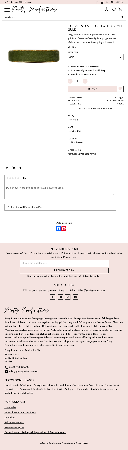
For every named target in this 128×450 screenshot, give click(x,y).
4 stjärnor (15, 178)
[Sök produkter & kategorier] (60, 17)
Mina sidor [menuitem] (10, 408)
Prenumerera (64, 270)
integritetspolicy (92, 276)
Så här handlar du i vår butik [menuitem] (20, 413)
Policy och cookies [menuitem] (14, 423)
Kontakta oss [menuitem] (15, 402)
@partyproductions (94, 290)
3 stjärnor (12, 178)
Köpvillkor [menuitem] (9, 418)
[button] (7, 10)
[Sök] (122, 17)
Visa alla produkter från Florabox (95, 108)
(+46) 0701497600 (16, 367)
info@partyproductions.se (20, 372)
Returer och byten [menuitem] (14, 428)
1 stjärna (7, 178)
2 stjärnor (10, 178)
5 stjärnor (18, 178)
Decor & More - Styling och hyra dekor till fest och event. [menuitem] (35, 432)
